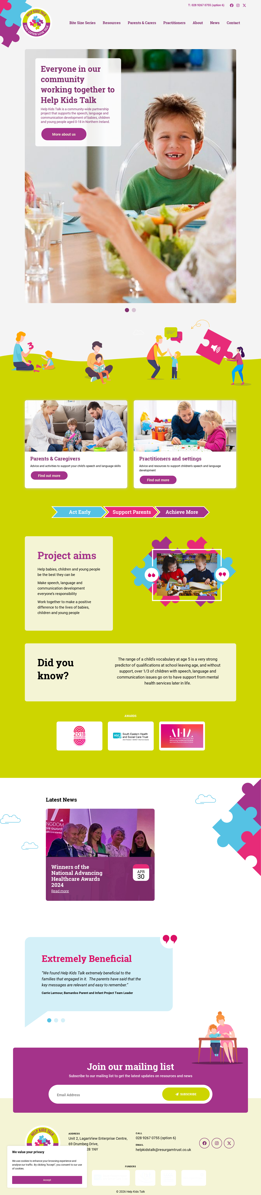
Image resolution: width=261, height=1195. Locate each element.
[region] (47, 1167)
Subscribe (185, 1094)
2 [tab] (134, 310)
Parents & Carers (142, 22)
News (214, 22)
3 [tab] (63, 1020)
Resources (112, 22)
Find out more (49, 475)
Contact (233, 22)
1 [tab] (127, 310)
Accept (47, 1180)
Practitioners (174, 22)
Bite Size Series (82, 22)
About (198, 22)
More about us (64, 134)
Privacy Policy (130, 1183)
